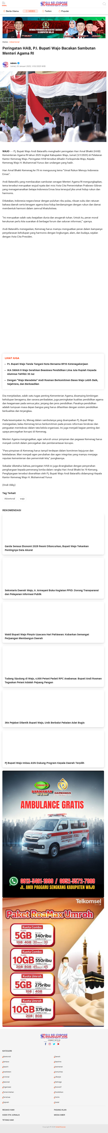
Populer (65, 11)
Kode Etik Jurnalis (11, 1115)
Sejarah (6, 1102)
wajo (22, 499)
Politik (57, 1097)
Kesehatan (7, 1072)
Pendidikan (58, 1092)
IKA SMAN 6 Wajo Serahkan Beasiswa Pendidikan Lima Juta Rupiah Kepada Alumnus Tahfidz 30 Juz (51, 372)
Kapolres (57, 1062)
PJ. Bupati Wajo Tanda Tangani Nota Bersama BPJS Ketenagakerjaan (47, 364)
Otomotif (57, 1087)
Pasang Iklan (60, 1110)
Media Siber (59, 1115)
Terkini (48, 11)
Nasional (6, 1082)
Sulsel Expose (60, 1127)
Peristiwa (6, 1097)
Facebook (45, 1045)
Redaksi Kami (8, 1110)
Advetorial (7, 1057)
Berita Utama (12, 11)
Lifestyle (57, 1077)
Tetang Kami (8, 1120)
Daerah (57, 1057)
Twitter (54, 1045)
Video (31, 11)
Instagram (49, 1045)
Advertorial (9, 499)
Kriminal (6, 1077)
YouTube (58, 1045)
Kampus (6, 1062)
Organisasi (7, 1087)
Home (5, 42)
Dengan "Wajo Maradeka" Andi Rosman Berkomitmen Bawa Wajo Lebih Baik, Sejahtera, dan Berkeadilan (52, 382)
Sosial (56, 1102)
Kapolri (5, 1067)
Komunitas (58, 1072)
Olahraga (58, 1082)
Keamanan (58, 1067)
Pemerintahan (8, 1092)
